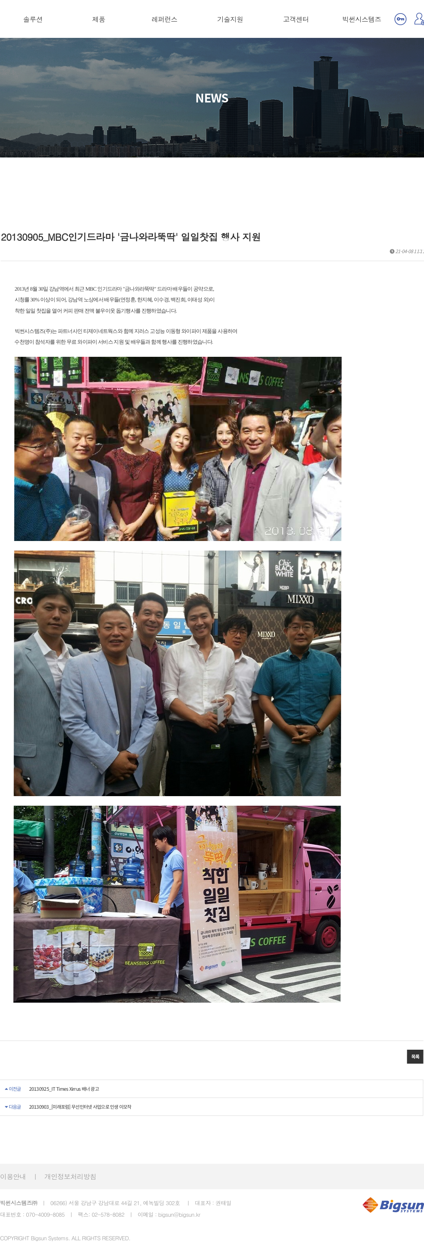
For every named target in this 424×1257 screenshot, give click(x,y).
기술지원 (230, 19)
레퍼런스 (164, 19)
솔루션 (33, 19)
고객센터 (296, 19)
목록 (415, 1056)
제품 (98, 19)
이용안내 (13, 1176)
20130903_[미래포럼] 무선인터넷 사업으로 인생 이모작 (80, 1106)
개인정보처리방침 (70, 1176)
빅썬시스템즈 (361, 19)
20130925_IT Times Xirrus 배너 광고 (64, 1088)
